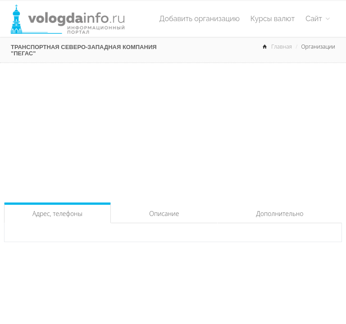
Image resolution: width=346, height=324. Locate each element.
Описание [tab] (164, 213)
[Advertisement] (173, 131)
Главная (281, 46)
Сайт (317, 18)
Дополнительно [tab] (280, 213)
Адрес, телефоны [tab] (57, 213)
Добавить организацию (199, 18)
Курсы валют (272, 18)
